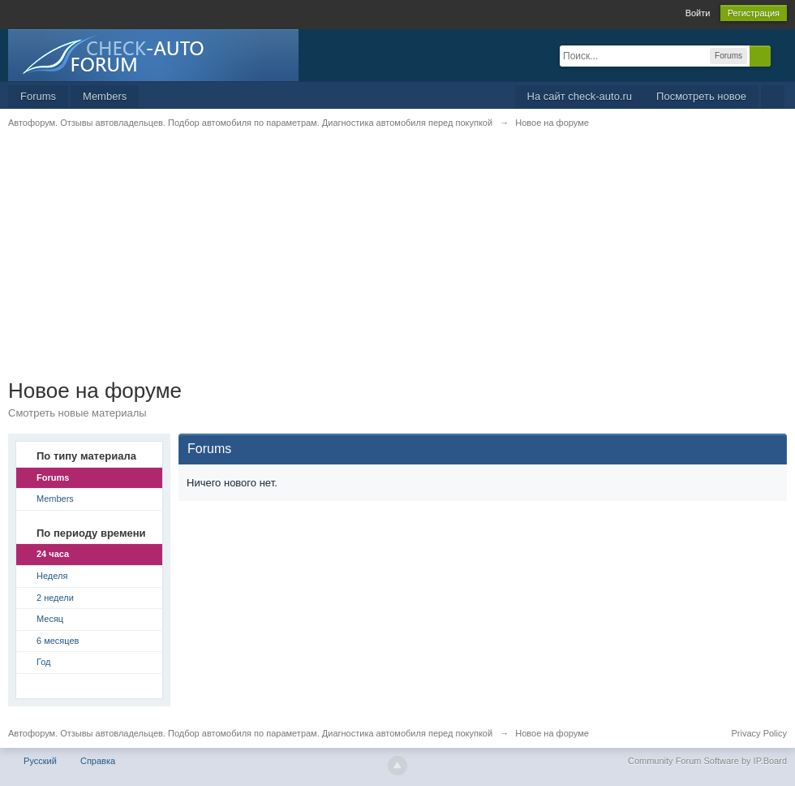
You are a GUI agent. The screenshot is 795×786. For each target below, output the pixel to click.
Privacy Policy (759, 733)
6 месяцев (58, 641)
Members (105, 96)
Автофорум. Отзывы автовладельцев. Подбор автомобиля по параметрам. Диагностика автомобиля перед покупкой (250, 733)
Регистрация (754, 13)
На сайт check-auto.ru (580, 96)
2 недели (55, 597)
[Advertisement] (397, 264)
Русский (40, 761)
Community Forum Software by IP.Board (707, 761)
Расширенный (780, 55)
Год (44, 662)
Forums (38, 96)
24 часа (53, 554)
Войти (698, 13)
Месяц (50, 619)
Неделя (52, 576)
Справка (97, 761)
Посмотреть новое (701, 96)
